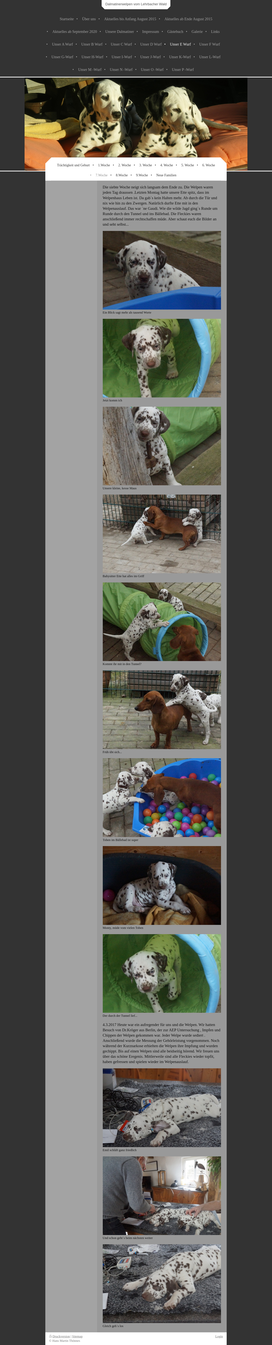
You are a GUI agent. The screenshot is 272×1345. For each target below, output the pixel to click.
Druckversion (59, 1336)
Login (219, 1336)
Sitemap (77, 1336)
